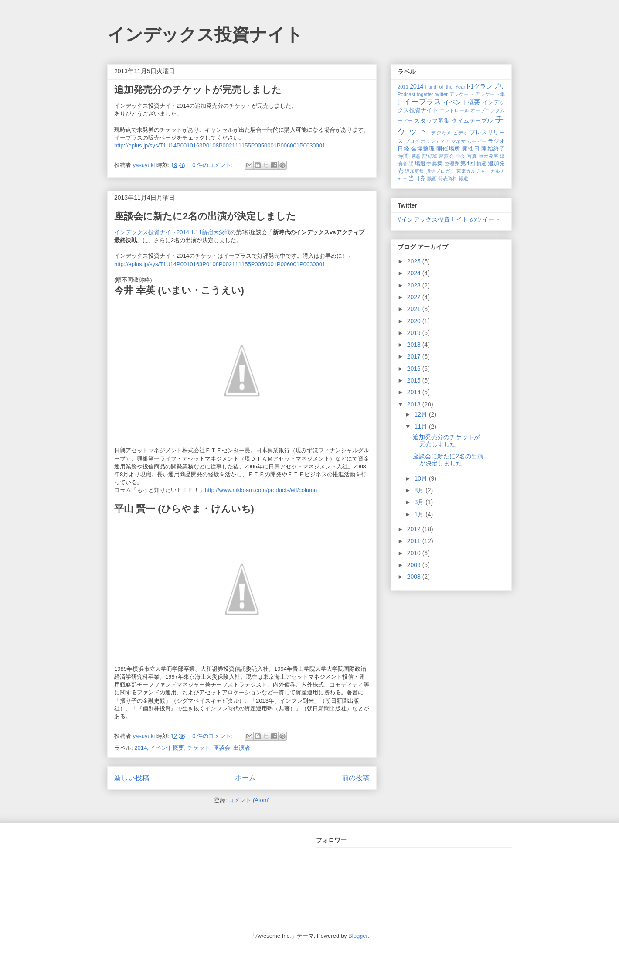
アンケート (461, 94)
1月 (419, 514)
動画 (432, 178)
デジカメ (441, 132)
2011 (403, 86)
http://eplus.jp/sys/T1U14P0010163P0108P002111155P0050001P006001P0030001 (219, 145)
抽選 (481, 163)
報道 (463, 178)
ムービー (476, 141)
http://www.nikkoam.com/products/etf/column (261, 490)
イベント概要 (167, 748)
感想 (416, 156)
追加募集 (415, 171)
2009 (414, 564)
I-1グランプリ (485, 86)
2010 (414, 553)
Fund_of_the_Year (445, 86)
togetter (425, 94)
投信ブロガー (440, 171)
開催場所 (448, 149)
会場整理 (423, 149)
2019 (414, 332)
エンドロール (454, 110)
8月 (419, 490)
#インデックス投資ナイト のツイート (449, 219)
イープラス (422, 102)
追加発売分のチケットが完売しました (198, 89)
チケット (198, 748)
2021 (414, 308)
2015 (414, 380)
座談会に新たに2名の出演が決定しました (205, 216)
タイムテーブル (472, 121)
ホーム (245, 778)
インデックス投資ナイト (205, 34)
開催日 (471, 149)
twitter (441, 94)
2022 (414, 297)
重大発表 (489, 156)
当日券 (416, 178)
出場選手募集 (425, 164)
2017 (414, 356)
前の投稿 (356, 778)
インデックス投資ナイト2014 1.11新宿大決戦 (172, 232)
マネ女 (458, 141)
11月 (421, 426)
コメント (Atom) (249, 800)
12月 (421, 414)
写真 (472, 156)
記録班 (429, 156)
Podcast (406, 94)
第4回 (467, 164)
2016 (414, 368)
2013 (414, 404)
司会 (461, 156)
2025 (414, 261)
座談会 (221, 748)
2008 (414, 576)
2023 (414, 285)
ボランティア (435, 141)
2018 (414, 344)
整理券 (452, 163)
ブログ (412, 141)
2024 (414, 273)
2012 (414, 529)
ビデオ (460, 132)
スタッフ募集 (431, 121)
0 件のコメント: (213, 165)
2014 (140, 748)
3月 (419, 502)
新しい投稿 (131, 778)
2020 (414, 321)
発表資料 (447, 178)
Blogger (357, 936)
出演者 (241, 748)
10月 (421, 478)
